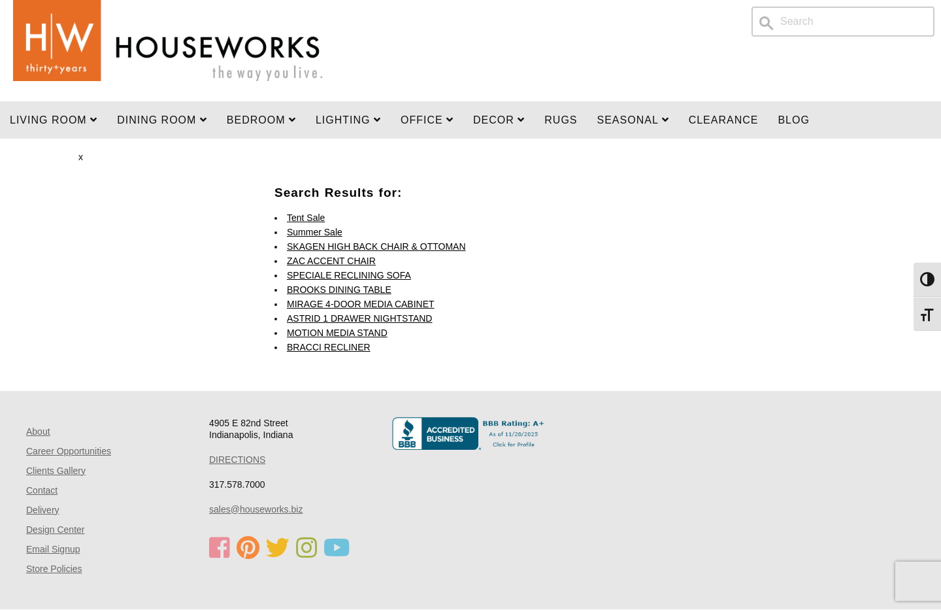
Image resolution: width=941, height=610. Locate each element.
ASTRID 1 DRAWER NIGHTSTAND (359, 318)
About (38, 431)
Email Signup (53, 549)
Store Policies (54, 569)
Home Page (168, 50)
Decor (499, 120)
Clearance (724, 120)
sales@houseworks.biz (256, 509)
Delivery (42, 510)
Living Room (53, 120)
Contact (42, 490)
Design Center (55, 529)
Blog (793, 120)
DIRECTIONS (237, 459)
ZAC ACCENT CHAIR (331, 261)
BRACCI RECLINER (329, 347)
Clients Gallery (56, 471)
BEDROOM (261, 120)
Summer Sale (314, 232)
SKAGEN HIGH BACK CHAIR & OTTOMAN (376, 246)
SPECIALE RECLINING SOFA (349, 275)
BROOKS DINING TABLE (339, 289)
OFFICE (427, 120)
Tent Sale (306, 217)
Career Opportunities (68, 451)
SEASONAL (633, 120)
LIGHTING (348, 120)
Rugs (560, 120)
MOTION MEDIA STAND (337, 333)
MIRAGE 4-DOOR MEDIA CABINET (361, 304)
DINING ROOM (162, 120)
